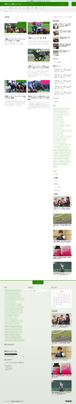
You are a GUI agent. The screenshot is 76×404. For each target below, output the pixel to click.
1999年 (32, 64)
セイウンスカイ (46, 49)
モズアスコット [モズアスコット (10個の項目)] (67, 144)
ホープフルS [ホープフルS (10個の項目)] (57, 139)
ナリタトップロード (21, 81)
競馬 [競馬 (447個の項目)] (61, 158)
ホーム (5, 7)
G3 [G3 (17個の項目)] (59, 111)
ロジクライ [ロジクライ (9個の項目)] (56, 147)
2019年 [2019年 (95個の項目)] (62, 108)
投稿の (56, 183)
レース (24, 7)
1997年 (37, 94)
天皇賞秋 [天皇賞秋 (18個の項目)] (61, 150)
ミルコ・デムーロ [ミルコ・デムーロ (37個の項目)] (58, 144)
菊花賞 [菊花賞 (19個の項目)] (67, 158)
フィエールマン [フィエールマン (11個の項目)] (67, 136)
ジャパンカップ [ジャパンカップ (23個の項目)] (57, 128)
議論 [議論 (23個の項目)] (68, 161)
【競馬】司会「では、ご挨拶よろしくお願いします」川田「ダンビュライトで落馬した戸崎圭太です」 (62, 70)
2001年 (35, 64)
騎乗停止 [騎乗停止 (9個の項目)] (65, 164)
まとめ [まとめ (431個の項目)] (64, 111)
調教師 (36, 7)
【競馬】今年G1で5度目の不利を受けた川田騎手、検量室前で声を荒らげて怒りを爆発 (65, 45)
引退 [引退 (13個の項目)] (62, 153)
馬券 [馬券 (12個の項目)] (60, 164)
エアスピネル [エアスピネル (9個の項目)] (65, 114)
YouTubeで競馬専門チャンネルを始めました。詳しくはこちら (38, 1)
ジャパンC (54, 395)
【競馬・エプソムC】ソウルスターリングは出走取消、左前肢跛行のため (65, 31)
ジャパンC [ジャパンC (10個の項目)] (66, 125)
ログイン (56, 180)
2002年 (22, 94)
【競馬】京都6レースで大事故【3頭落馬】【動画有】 (61, 342)
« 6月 (53, 306)
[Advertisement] (15, 60)
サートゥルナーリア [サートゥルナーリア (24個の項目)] (58, 125)
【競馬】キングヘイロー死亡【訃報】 (37, 38)
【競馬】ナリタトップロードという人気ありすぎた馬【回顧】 (15, 97)
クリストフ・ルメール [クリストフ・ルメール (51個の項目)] (58, 122)
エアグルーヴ (22, 24)
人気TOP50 (11, 7)
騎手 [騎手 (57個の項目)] (55, 166)
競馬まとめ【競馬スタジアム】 (17, 401)
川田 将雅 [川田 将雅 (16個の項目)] (56, 153)
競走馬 (28, 7)
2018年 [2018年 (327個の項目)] (56, 108)
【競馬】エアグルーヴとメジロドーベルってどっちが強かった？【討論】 (15, 39)
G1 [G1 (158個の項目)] (67, 108)
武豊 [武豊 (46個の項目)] (61, 155)
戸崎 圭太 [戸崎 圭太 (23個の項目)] (67, 153)
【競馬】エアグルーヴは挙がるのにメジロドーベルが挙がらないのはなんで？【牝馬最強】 (38, 98)
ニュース (47, 22)
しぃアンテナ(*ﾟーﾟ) (9, 368)
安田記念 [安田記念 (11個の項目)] (68, 150)
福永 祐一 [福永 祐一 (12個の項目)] (67, 155)
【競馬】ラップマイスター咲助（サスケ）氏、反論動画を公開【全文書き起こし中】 (64, 25)
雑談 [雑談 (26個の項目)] (55, 164)
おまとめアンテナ (9, 365)
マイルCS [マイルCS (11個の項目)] (63, 139)
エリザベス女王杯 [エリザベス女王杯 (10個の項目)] (58, 117)
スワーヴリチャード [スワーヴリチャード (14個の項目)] (58, 133)
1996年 (35, 94)
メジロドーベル (22, 27)
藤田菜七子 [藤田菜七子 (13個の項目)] (56, 161)
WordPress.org (57, 190)
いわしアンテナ (8, 366)
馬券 (16, 7)
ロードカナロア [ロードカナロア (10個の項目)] (64, 147)
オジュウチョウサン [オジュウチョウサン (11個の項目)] (58, 119)
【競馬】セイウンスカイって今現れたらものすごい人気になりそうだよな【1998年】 (38, 66)
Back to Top (38, 282)
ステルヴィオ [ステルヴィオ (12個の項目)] (67, 130)
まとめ (38, 64)
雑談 (20, 7)
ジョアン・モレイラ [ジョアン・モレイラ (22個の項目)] (58, 130)
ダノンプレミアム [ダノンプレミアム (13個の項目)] (58, 136)
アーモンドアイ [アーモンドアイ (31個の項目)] (57, 114)
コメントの (57, 187)
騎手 (32, 7)
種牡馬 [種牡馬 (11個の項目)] (56, 158)
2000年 (17, 94)
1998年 (30, 64)
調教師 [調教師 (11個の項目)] (63, 161)
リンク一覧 (41, 7)
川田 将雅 (55, 211)
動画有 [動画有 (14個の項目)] (56, 150)
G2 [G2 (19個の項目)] (55, 111)
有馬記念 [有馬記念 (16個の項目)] (56, 155)
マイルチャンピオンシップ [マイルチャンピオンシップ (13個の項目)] (10, 318)
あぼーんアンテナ (9, 369)
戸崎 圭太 (59, 211)
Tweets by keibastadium (9, 355)
